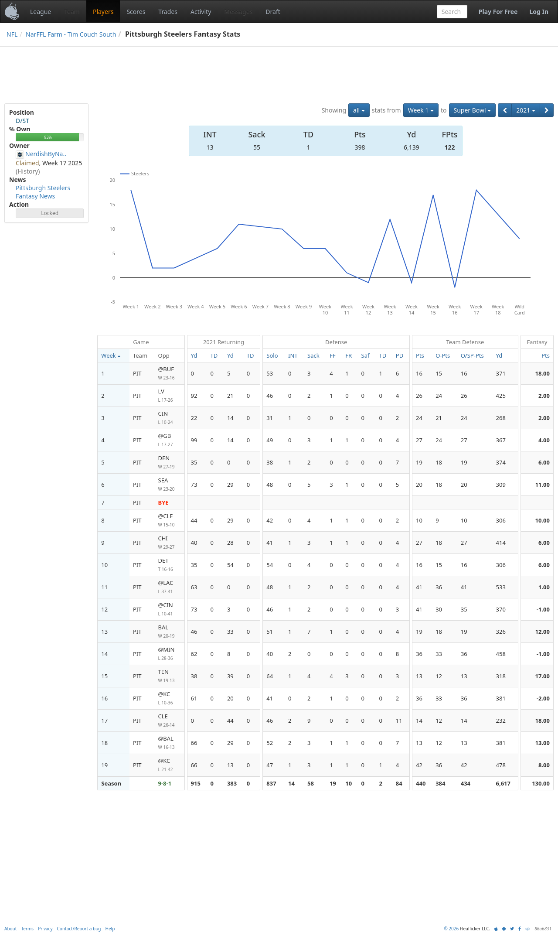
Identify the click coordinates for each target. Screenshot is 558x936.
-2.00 (543, 698)
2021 (525, 110)
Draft (272, 11)
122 (450, 147)
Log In (538, 11)
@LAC (169, 587)
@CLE (169, 520)
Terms (27, 929)
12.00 (542, 631)
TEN (169, 676)
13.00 (542, 743)
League (40, 11)
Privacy (45, 929)
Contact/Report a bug (79, 929)
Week (110, 355)
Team (72, 11)
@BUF (169, 373)
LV (169, 395)
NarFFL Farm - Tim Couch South (71, 34)
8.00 (544, 765)
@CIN (169, 609)
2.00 (544, 396)
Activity (201, 11)
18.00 (542, 373)
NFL (12, 34)
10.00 (542, 520)
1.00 (544, 587)
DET (169, 565)
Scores (135, 11)
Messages (238, 11)
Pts (545, 355)
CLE (169, 720)
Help (110, 929)
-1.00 (543, 609)
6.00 (544, 462)
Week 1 (421, 110)
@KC (169, 698)
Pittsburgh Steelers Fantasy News (43, 192)
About (10, 929)
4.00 (544, 440)
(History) (28, 171)
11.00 (542, 484)
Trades (167, 11)
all (359, 110)
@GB (169, 440)
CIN (169, 418)
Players (103, 11)
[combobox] (452, 11)
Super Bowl (472, 110)
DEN (169, 462)
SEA (169, 484)
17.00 (542, 676)
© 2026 (451, 929)
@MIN (169, 654)
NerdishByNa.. (45, 154)
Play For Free (498, 11)
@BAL (169, 743)
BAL (169, 631)
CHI (169, 542)
